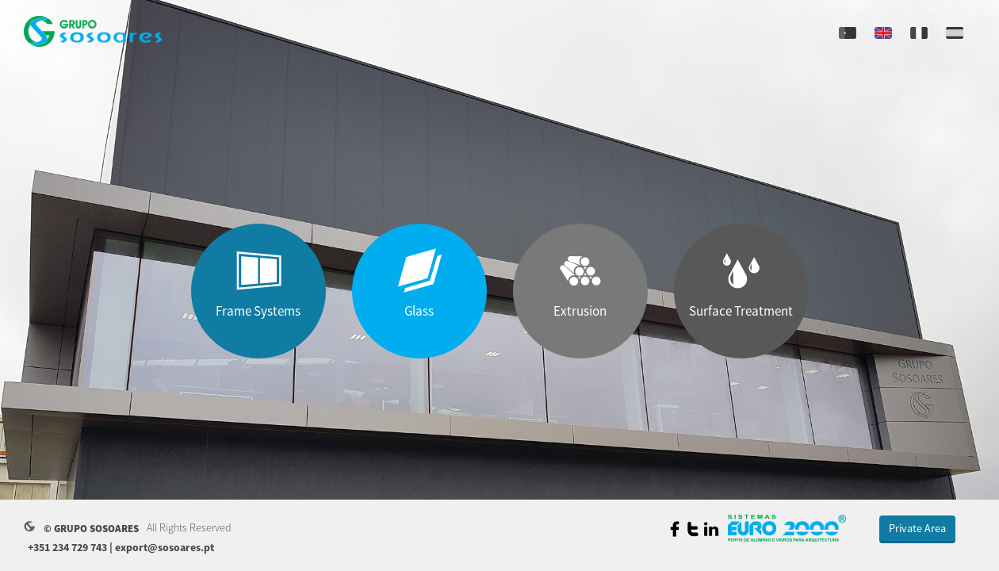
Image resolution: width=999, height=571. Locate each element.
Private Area (917, 528)
